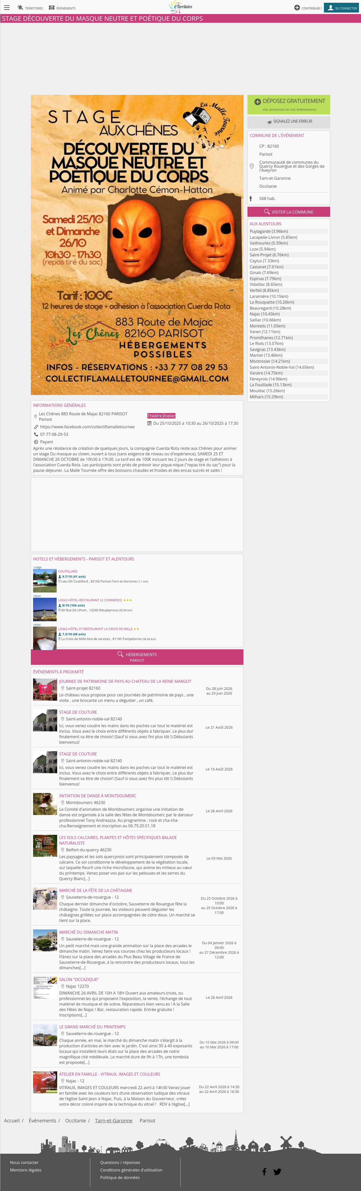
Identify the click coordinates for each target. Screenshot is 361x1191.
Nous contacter (24, 1162)
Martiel (256, 355)
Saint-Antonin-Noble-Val (272, 367)
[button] (288, 104)
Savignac (258, 349)
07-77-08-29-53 (54, 434)
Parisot (266, 154)
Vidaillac (257, 284)
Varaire (256, 373)
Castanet (258, 267)
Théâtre (155, 416)
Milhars (256, 397)
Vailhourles (260, 243)
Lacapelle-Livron (265, 237)
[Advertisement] (180, 58)
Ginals (255, 272)
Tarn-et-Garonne (275, 178)
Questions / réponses (120, 1162)
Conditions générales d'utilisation (131, 1170)
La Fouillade (261, 384)
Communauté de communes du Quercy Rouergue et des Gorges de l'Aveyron (292, 166)
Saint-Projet (261, 255)
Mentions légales (25, 1170)
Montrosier (260, 361)
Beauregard (261, 308)
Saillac (255, 320)
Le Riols (257, 343)
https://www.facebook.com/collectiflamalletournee (87, 427)
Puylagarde (260, 231)
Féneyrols (259, 379)
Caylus (256, 261)
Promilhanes (261, 337)
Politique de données (120, 1177)
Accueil (12, 1120)
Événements (42, 1120)
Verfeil (256, 290)
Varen (255, 331)
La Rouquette (262, 302)
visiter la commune (288, 212)
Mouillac (257, 390)
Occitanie (268, 186)
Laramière (259, 296)
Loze (254, 249)
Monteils (258, 326)
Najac (255, 314)
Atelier (169, 416)
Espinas (257, 278)
